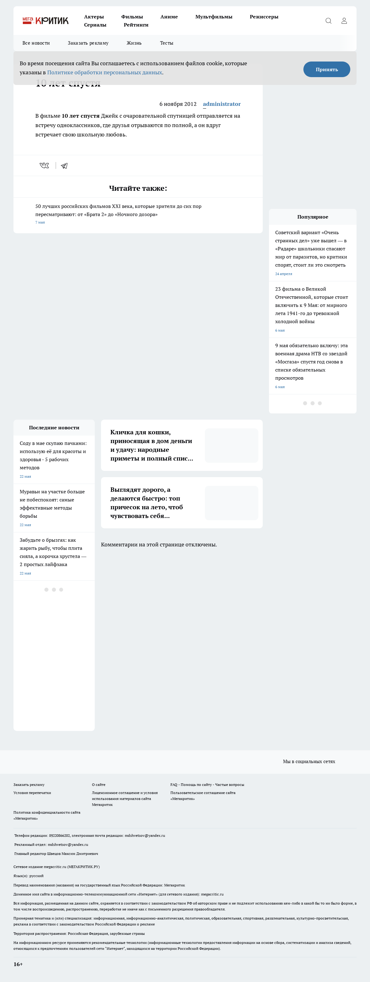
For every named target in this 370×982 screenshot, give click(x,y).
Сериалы (95, 25)
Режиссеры (264, 16)
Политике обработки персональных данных (104, 72)
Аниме (169, 16)
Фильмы (132, 16)
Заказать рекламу (88, 43)
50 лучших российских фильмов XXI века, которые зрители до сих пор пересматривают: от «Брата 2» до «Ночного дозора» (138, 214)
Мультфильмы (213, 16)
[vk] (44, 165)
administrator (222, 103)
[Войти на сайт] (344, 20)
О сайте (98, 784)
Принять (327, 69)
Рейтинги (136, 25)
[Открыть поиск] (328, 20)
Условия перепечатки (32, 792)
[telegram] (66, 165)
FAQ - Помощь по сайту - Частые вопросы (207, 784)
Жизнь (134, 43)
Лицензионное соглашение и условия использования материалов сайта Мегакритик (125, 798)
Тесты (167, 43)
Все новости (36, 43)
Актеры (94, 16)
